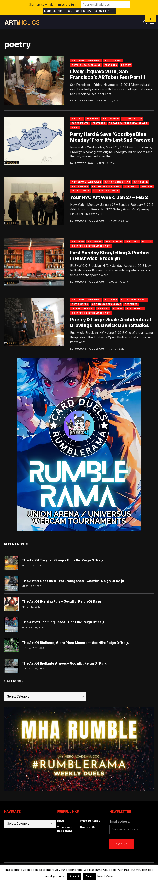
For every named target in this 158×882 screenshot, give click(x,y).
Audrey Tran (84, 100)
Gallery (146, 186)
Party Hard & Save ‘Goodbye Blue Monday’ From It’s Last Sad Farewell (111, 137)
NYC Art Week (80, 191)
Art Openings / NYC (117, 182)
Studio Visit (135, 308)
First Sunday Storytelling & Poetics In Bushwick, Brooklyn (110, 255)
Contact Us (88, 827)
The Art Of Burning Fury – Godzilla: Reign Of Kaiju (61, 601)
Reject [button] (90, 876)
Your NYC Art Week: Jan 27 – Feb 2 (109, 197)
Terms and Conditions (65, 829)
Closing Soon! (132, 118)
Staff (60, 820)
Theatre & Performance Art (128, 123)
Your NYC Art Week (105, 191)
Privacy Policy (90, 820)
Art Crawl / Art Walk (86, 60)
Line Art (103, 308)
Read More (105, 876)
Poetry (126, 65)
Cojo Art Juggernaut (90, 221)
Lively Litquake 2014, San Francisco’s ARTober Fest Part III (107, 74)
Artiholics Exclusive (86, 65)
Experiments (80, 123)
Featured (111, 65)
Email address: (119, 821)
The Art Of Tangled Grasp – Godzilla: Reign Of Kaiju (63, 560)
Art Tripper (113, 60)
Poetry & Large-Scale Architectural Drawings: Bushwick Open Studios (110, 322)
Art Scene (141, 182)
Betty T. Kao (84, 163)
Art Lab (77, 118)
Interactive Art (83, 308)
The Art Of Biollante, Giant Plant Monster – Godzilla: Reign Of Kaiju (75, 643)
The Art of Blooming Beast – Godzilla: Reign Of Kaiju (63, 622)
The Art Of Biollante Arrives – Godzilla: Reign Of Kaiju (64, 663)
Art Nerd (92, 118)
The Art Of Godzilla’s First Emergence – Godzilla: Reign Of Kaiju (73, 581)
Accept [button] (74, 876)
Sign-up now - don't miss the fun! (52, 4)
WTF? (75, 127)
